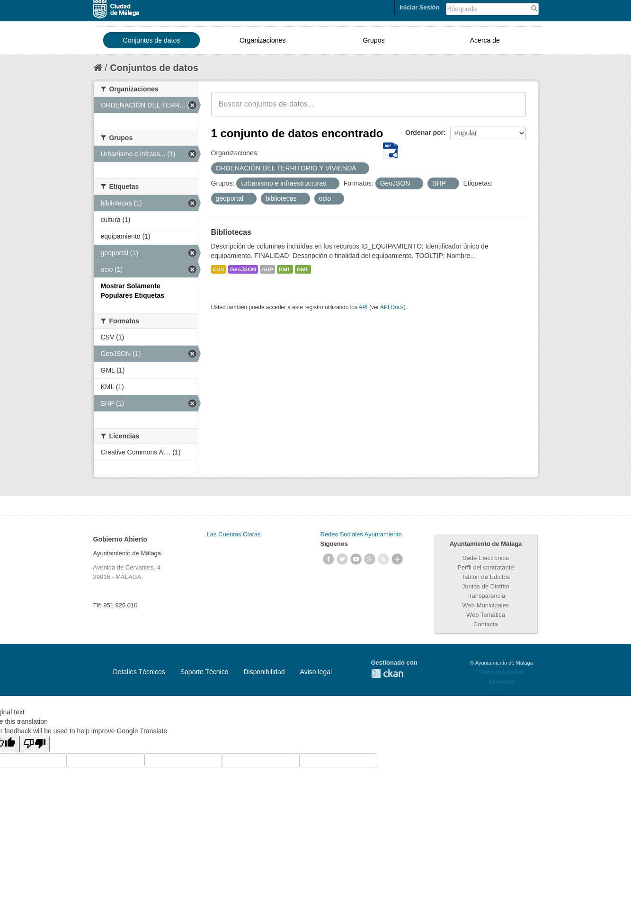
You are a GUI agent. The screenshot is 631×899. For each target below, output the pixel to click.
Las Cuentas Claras (234, 534)
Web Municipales (485, 605)
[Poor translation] (34, 744)
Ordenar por (424, 132)
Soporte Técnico (204, 672)
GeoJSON (243, 269)
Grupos (374, 40)
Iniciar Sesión (420, 7)
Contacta (485, 624)
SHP (267, 269)
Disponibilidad (263, 672)
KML (285, 269)
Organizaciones (262, 40)
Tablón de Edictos (486, 576)
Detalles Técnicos (139, 672)
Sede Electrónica (485, 557)
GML (303, 269)
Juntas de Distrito (485, 586)
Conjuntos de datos (151, 40)
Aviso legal (316, 672)
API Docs (392, 307)
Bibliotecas (231, 232)
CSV (218, 269)
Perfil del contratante (485, 567)
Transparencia (486, 595)
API (362, 307)
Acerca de (485, 40)
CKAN (387, 673)
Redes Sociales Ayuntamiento (361, 534)
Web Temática (485, 614)
